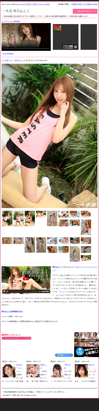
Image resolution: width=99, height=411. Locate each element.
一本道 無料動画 (7, 53)
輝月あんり (19, 60)
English (23, 4)
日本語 (47, 4)
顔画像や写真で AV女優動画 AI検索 (84, 4)
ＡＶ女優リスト (7, 60)
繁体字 (29, 4)
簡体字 (35, 4)
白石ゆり (19, 365)
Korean (41, 4)
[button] (95, 370)
